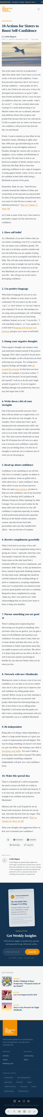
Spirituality (8, 1082)
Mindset (17, 978)
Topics (5, 1059)
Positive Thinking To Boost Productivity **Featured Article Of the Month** (27, 983)
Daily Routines (23, 1091)
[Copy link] (34, 1111)
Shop (26, 1059)
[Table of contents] (8, 1111)
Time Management (23, 1078)
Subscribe (32, 952)
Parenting (23, 1086)
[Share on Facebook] (19, 1111)
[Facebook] (28, 1101)
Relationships (9, 1091)
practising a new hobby (11, 751)
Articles (6, 1056)
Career (33, 1086)
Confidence (7, 21)
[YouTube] (19, 1101)
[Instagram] (24, 1101)
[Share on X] (14, 1111)
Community (29, 1056)
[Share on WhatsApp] (29, 1111)
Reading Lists (8, 1063)
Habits (29, 1082)
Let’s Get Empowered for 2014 (25, 995)
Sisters (16, 992)
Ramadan (19, 1082)
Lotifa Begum (10, 36)
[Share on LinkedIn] (24, 1111)
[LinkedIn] (15, 1101)
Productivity (8, 1078)
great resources (21, 489)
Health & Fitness (10, 1086)
